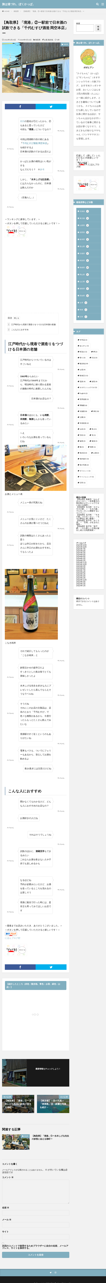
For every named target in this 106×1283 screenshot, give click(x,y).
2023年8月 (81, 572)
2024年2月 (81, 565)
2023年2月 (81, 582)
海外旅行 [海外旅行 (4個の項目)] (84, 463)
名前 (5, 1207)
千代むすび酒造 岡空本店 (34, 143)
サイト (5, 1231)
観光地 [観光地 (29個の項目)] (84, 368)
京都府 (85, 255)
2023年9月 (81, 570)
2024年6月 (81, 559)
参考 (42, 169)
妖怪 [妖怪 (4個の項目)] (94, 386)
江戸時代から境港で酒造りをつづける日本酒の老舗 (31, 324)
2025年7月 (81, 553)
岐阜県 (85, 240)
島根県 (85, 270)
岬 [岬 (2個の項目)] (95, 356)
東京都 (85, 219)
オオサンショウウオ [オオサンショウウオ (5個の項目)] (88, 392)
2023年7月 (81, 574)
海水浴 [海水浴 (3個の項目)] (83, 457)
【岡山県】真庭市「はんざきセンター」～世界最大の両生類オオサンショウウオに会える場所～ (87, 506)
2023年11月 (81, 567)
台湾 (84, 306)
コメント (8, 1177)
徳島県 (85, 292)
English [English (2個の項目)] (84, 398)
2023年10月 (81, 568)
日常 (84, 321)
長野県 (85, 233)
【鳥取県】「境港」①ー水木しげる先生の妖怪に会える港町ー (49, 1137)
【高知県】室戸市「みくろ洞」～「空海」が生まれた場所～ (87, 527)
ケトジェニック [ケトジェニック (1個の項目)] (87, 481)
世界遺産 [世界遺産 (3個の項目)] (84, 404)
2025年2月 (81, 557)
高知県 (85, 299)
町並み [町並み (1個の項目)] (83, 356)
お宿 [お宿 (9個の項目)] (82, 374)
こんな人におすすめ (18, 329)
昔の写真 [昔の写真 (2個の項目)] (84, 469)
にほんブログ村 (12, 938)
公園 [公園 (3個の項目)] (82, 422)
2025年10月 (81, 551)
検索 (78, 23)
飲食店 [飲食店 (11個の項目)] (84, 380)
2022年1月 (81, 590)
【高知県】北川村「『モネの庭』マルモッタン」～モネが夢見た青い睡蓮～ (87, 521)
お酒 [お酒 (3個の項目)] (96, 457)
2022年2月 (81, 588)
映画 (84, 313)
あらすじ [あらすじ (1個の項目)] (84, 350)
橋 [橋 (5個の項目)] (82, 451)
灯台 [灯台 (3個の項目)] (94, 362)
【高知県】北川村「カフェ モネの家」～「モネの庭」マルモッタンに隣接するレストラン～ (87, 514)
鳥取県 (16, 11)
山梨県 (85, 226)
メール (6, 1219)
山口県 (85, 284)
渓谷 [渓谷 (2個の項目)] (82, 439)
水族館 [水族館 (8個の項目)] (83, 416)
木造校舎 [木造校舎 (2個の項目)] (84, 427)
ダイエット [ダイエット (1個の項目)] (85, 475)
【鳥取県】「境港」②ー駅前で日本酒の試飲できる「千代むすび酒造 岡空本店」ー (53, 11)
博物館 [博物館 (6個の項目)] (83, 410)
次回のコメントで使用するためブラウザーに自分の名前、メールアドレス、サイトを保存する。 (35, 1247)
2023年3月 (81, 580)
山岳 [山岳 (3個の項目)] (82, 433)
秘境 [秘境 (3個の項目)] (82, 445)
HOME (7, 11)
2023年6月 (81, 576)
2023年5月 (81, 578)
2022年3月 (81, 586)
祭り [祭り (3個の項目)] (82, 362)
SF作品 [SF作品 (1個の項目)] (83, 344)
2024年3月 (81, 563)
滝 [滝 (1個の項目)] (94, 439)
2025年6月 (81, 555)
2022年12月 (81, 584)
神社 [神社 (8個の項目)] (96, 416)
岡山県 (85, 277)
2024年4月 (81, 561)
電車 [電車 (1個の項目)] (93, 451)
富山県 (85, 248)
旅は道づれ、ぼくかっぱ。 (18, 4)
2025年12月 (81, 549)
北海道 (85, 211)
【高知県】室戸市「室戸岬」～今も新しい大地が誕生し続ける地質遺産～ (87, 532)
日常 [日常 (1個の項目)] (82, 487)
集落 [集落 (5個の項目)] (94, 445)
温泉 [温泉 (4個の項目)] (82, 386)
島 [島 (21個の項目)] (94, 433)
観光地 (50, 40)
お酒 (45, 40)
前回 (22, 121)
